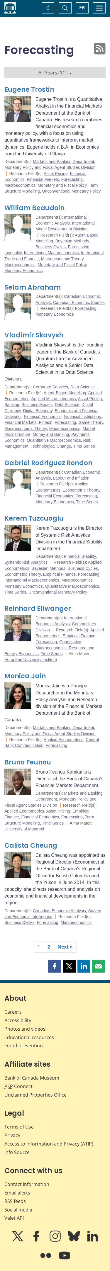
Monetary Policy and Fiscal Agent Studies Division (49, 167)
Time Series (84, 446)
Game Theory (90, 422)
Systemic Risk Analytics (26, 562)
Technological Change (51, 446)
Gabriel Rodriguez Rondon (48, 463)
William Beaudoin (34, 208)
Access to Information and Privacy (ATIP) (48, 1144)
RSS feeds (15, 1201)
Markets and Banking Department (63, 161)
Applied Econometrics (63, 739)
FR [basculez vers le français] (82, 7)
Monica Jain (25, 676)
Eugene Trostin (29, 89)
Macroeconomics (19, 185)
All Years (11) (55, 72)
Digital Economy (38, 410)
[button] (54, 966)
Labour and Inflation (71, 478)
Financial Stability (80, 556)
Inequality (13, 252)
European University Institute (30, 659)
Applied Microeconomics (53, 398)
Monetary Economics (23, 270)
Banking (11, 404)
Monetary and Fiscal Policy (62, 185)
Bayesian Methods (72, 241)
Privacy (12, 1135)
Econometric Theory (81, 490)
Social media (18, 1210)
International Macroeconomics (51, 252)
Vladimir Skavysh (33, 335)
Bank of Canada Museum (31, 1078)
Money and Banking (51, 434)
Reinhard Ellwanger (37, 608)
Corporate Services (50, 387)
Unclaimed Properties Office (35, 1095)
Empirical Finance (59, 574)
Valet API (14, 1218)
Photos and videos (24, 1029)
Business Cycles (50, 246)
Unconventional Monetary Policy (71, 191)
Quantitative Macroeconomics (54, 440)
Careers (13, 1012)
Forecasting (72, 179)
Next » (65, 947)
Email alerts (17, 1193)
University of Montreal (24, 829)
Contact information (26, 1184)
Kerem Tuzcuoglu (34, 518)
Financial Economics (42, 416)
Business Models (37, 404)
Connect (18, 1086)
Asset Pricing (56, 173)
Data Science (82, 387)
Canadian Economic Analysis (59, 910)
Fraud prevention (23, 1045)
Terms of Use (19, 1127)
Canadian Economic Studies (79, 302)
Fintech (45, 422)
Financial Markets (43, 179)
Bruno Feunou (27, 762)
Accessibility (17, 1020)
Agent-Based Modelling (65, 392)
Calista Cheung (30, 845)
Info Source (17, 1152)
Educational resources (29, 1037)
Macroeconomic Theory (62, 258)
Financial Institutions (82, 416)
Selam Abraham (32, 287)
